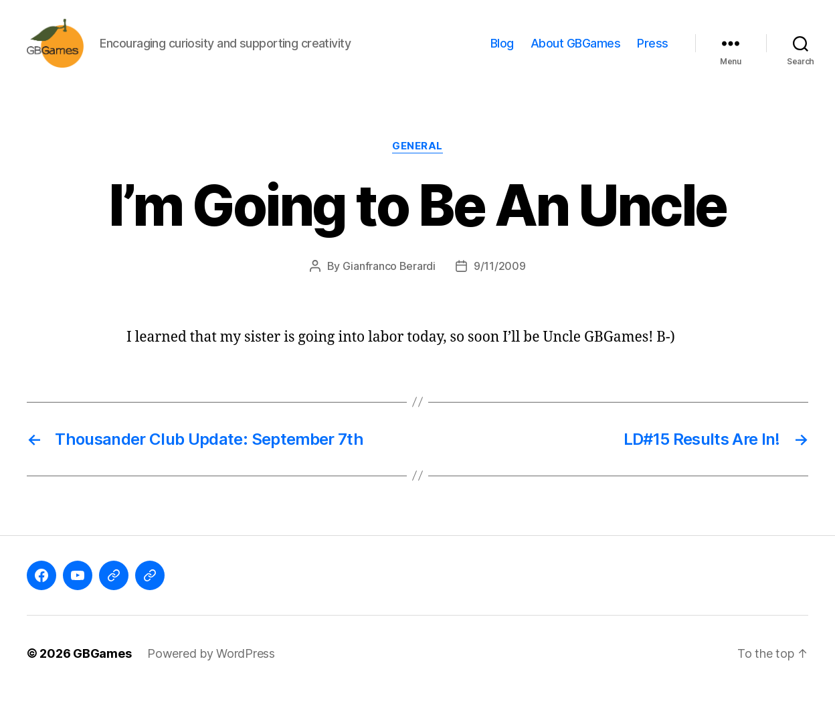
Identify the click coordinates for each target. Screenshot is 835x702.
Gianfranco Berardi (389, 276)
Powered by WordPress (211, 664)
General (417, 157)
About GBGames (576, 49)
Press (652, 49)
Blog (502, 49)
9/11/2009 (500, 276)
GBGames (102, 664)
